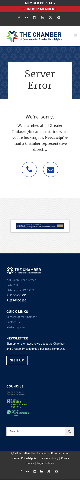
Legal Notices (45, 463)
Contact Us (13, 322)
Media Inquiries (16, 327)
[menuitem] (40, 3)
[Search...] (35, 431)
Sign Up (17, 360)
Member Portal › (40, 3)
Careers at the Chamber (21, 317)
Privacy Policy (49, 458)
